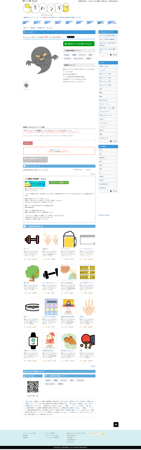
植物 (100, 92)
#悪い (90, 55)
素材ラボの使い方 (113, 1)
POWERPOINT (103, 184)
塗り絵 (101, 130)
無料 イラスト (30, 404)
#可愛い (88, 58)
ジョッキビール (65, 250)
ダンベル (26, 250)
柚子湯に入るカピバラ (67, 351)
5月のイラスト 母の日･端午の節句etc (107, 44)
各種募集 (25, 438)
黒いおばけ (29, 402)
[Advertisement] (95, 6)
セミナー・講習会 (49, 434)
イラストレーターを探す (29, 434)
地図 (100, 134)
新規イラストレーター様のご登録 (76, 434)
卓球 (81, 351)
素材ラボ (26, 28)
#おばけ (66, 55)
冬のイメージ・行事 (105, 85)
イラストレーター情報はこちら (59, 183)
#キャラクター (78, 58)
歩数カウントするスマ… (31, 351)
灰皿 (25, 317)
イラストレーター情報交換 (52, 438)
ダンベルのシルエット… (49, 283)
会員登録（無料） (82, 1)
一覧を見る (92, 175)
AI (100, 173)
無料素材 (33, 28)
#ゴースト (82, 55)
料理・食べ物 (103, 100)
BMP (100, 165)
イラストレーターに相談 (51, 436)
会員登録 (38, 130)
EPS (100, 161)
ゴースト (74, 406)
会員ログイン (104, 1)
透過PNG (102, 157)
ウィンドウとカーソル (86, 250)
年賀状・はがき (103, 66)
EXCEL (101, 180)
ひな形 (101, 119)
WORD (101, 176)
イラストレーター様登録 (94, 1)
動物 (100, 96)
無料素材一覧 (41, 28)
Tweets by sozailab (103, 215)
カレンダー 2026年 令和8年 (107, 35)
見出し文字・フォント (105, 115)
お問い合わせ (70, 442)
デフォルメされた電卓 (48, 317)
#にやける (67, 58)
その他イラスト (85, 411)
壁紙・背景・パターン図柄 (107, 108)
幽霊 (67, 406)
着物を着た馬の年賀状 (67, 317)
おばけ (60, 406)
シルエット (102, 126)
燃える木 (26, 283)
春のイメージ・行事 (105, 74)
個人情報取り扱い (71, 440)
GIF (100, 154)
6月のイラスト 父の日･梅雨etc (107, 50)
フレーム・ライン (104, 104)
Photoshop (102, 188)
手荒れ (82, 317)
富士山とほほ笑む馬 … (68, 283)
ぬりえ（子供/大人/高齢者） (107, 39)
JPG (100, 150)
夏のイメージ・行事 (105, 77)
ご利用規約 (70, 438)
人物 (100, 89)
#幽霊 (74, 55)
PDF (100, 169)
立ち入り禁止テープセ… (87, 283)
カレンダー (102, 70)
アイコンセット (103, 123)
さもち (43, 180)
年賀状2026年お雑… (48, 351)
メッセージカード (104, 111)
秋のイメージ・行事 (105, 81)
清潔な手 (45, 250)
